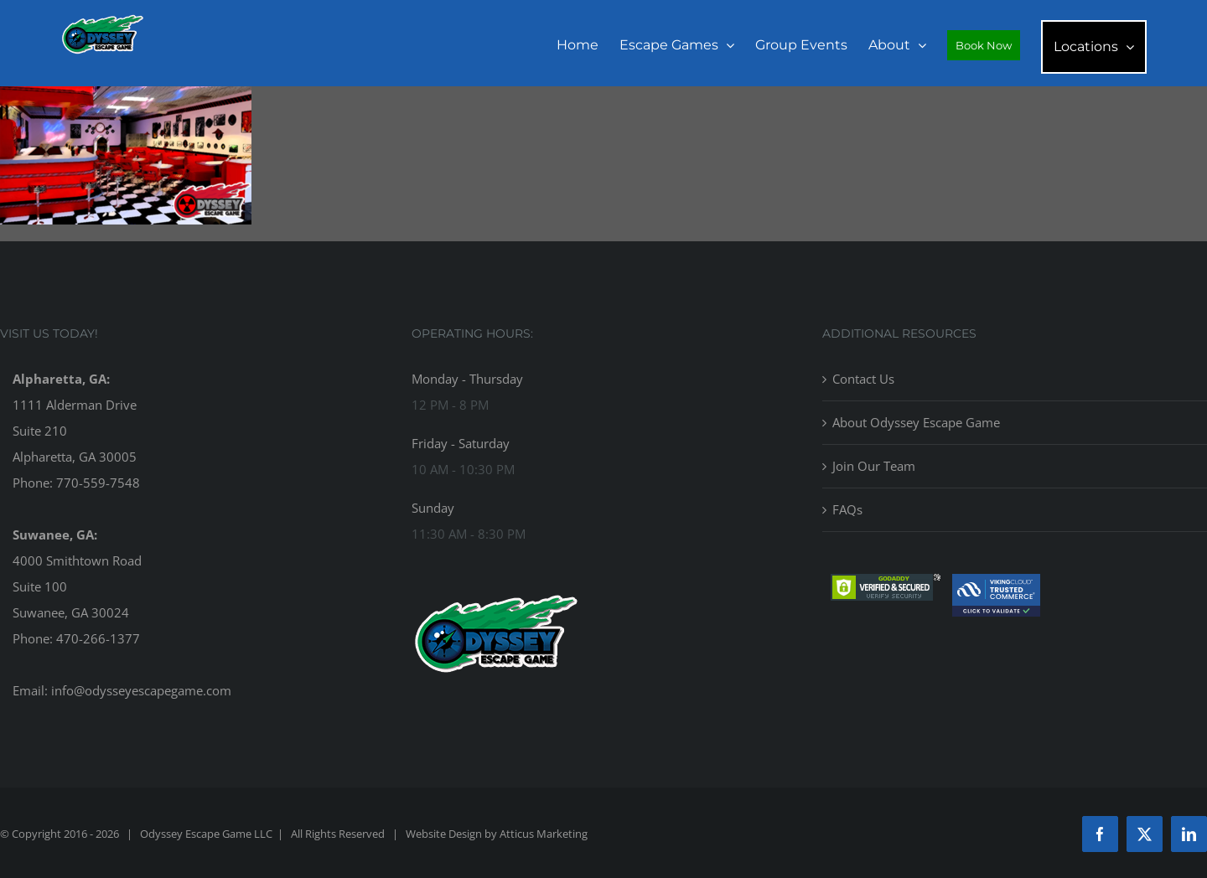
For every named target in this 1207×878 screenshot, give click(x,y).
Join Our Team (873, 465)
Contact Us (863, 378)
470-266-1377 (98, 638)
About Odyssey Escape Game (916, 422)
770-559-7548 (98, 482)
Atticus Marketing (544, 833)
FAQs (847, 509)
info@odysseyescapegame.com (141, 690)
